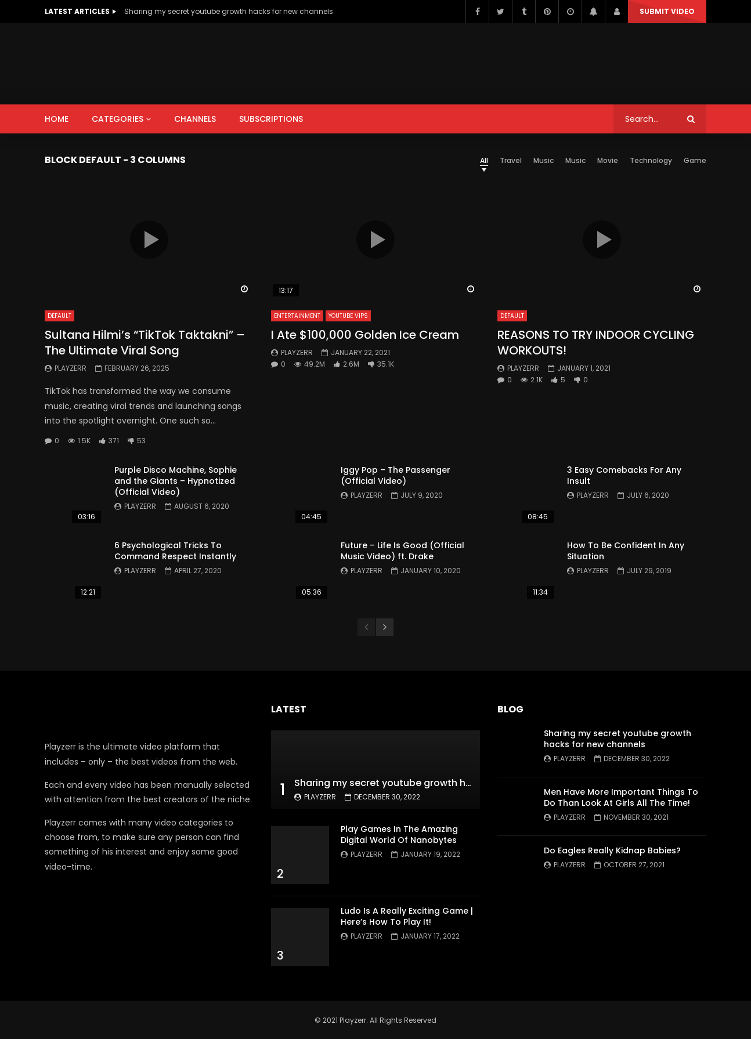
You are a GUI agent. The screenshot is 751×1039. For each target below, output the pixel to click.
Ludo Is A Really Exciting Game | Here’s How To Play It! (407, 916)
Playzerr (70, 368)
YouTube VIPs (348, 316)
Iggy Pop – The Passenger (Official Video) (395, 475)
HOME (56, 119)
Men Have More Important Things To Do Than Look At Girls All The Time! (621, 797)
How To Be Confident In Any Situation (625, 551)
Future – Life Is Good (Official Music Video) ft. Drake (402, 551)
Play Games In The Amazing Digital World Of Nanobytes (399, 834)
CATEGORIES (117, 119)
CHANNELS (195, 119)
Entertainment (297, 316)
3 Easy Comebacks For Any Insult (624, 475)
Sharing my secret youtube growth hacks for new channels (228, 11)
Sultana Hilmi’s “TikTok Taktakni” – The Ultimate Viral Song (145, 343)
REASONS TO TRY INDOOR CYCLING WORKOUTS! (595, 343)
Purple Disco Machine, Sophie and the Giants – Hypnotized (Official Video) (175, 481)
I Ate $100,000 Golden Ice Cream (365, 335)
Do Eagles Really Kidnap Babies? (612, 850)
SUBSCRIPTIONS (271, 119)
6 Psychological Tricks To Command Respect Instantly (175, 551)
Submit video (667, 11)
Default (59, 316)
